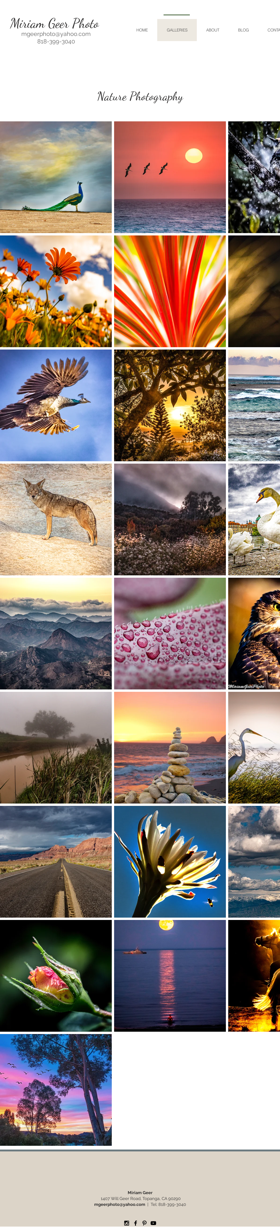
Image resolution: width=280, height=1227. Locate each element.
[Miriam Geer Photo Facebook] (135, 1223)
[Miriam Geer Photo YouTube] (153, 1223)
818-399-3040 (172, 1204)
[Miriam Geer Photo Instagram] (126, 1223)
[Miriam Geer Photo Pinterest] (144, 1223)
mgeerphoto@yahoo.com (56, 33)
